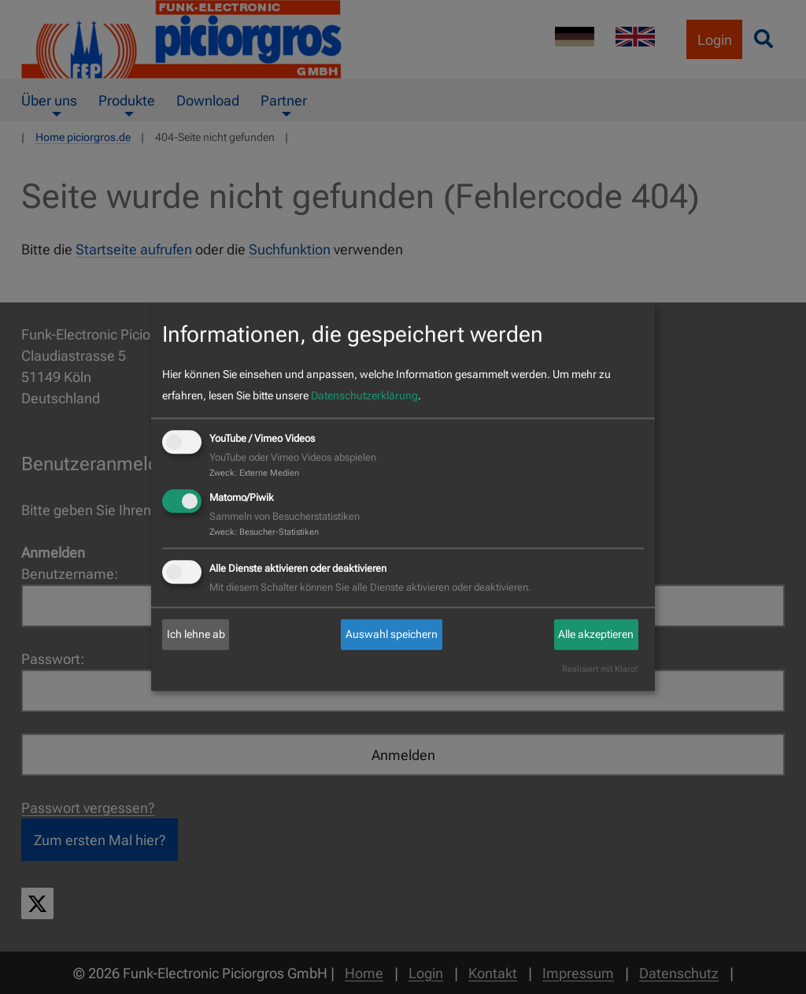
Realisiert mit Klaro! (600, 670)
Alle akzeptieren (596, 634)
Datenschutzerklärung (364, 395)
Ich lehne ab (196, 634)
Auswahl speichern (392, 634)
